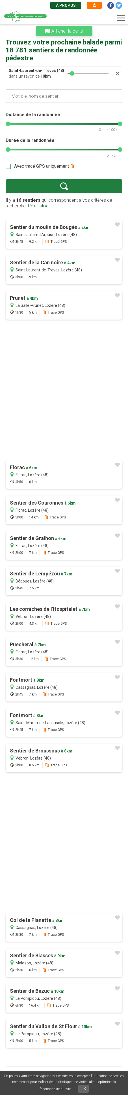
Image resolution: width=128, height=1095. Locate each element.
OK (83, 1088)
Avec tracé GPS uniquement (41, 166)
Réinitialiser (39, 206)
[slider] (72, 73)
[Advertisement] (64, 390)
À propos (66, 5)
